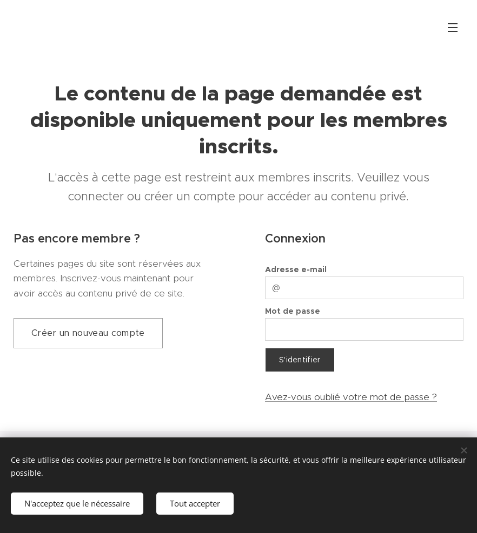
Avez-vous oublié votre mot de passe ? (351, 397)
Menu (453, 27)
